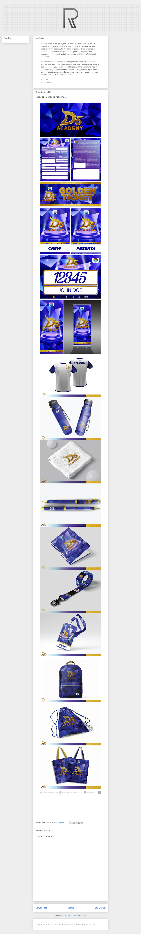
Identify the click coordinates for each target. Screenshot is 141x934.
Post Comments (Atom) (76, 915)
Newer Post (41, 908)
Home (71, 908)
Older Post (100, 908)
